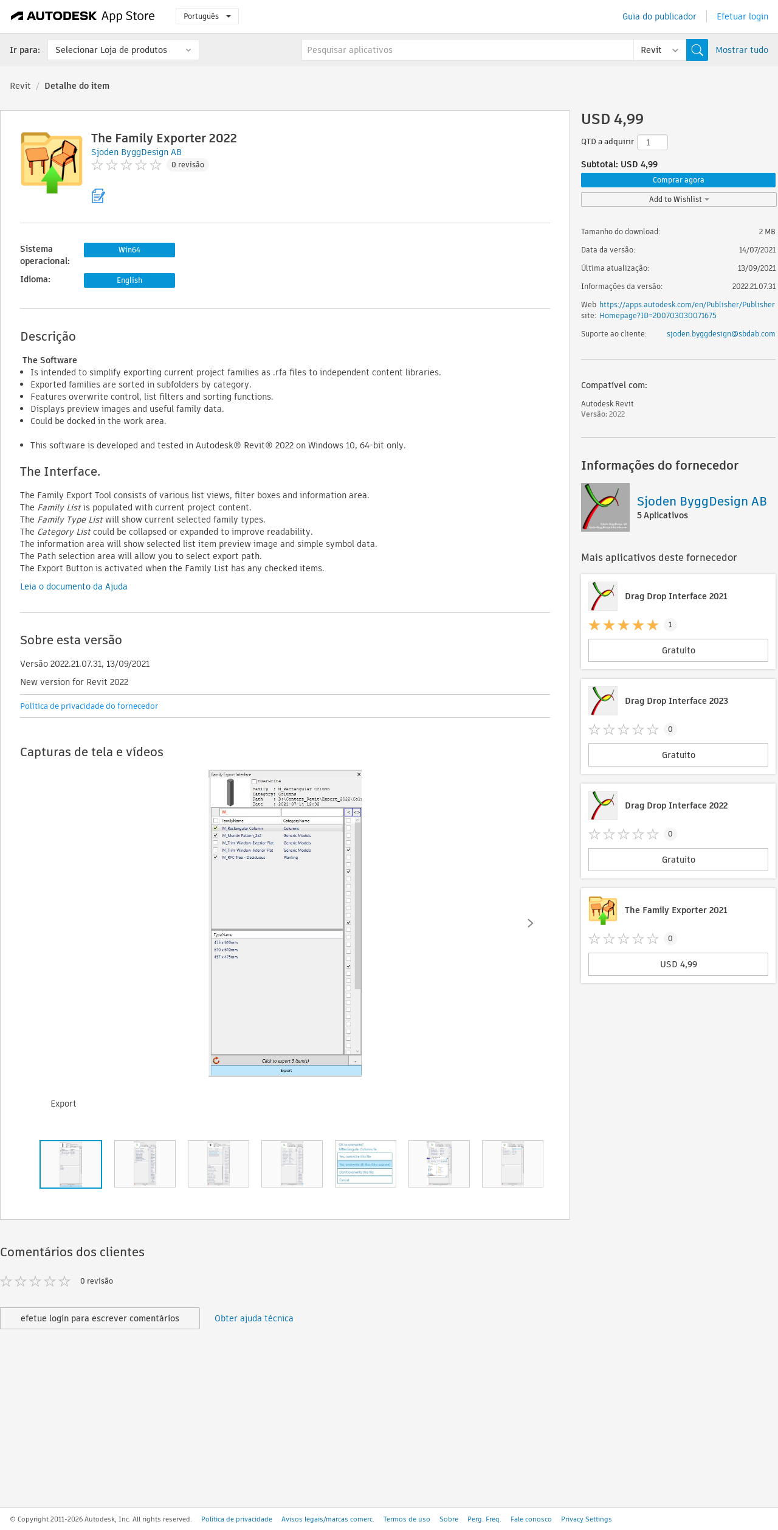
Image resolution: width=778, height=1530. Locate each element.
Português (207, 16)
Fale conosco (531, 1519)
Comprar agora (678, 180)
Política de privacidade (236, 1519)
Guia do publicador (659, 16)
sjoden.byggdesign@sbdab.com (721, 334)
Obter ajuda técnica (254, 1318)
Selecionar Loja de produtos (111, 50)
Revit (20, 86)
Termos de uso (407, 1519)
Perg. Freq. (484, 1519)
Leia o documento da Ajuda (74, 586)
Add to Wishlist (679, 199)
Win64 (129, 250)
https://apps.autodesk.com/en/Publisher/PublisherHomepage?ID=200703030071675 (687, 310)
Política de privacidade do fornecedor (89, 706)
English (129, 280)
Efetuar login (742, 16)
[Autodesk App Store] (83, 16)
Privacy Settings (586, 1519)
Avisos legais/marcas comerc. (327, 1519)
